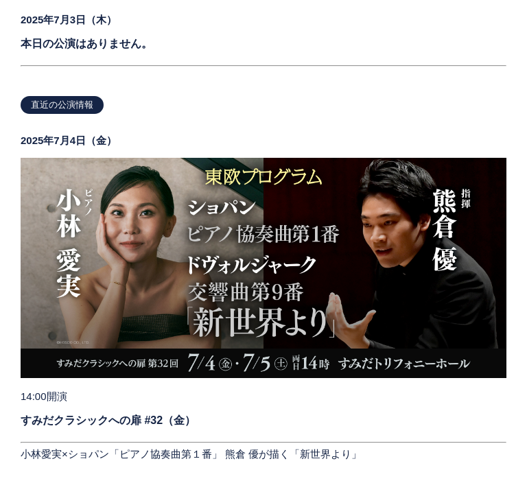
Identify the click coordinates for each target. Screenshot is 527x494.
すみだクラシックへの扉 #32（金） (108, 420)
